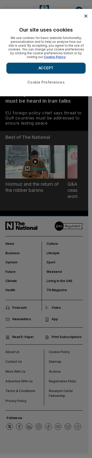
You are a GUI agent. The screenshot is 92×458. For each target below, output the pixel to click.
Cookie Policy (55, 57)
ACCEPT (46, 68)
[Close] (85, 16)
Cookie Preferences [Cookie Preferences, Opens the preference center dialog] (46, 82)
